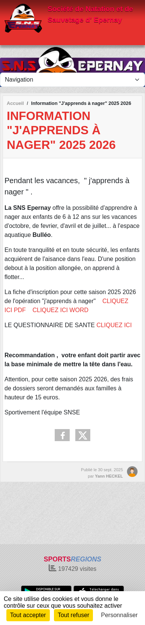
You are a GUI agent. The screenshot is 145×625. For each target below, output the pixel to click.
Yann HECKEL (109, 476)
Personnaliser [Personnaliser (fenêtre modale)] (119, 615)
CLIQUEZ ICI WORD (60, 310)
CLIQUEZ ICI (113, 325)
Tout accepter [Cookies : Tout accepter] (28, 615)
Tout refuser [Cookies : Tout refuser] (73, 615)
